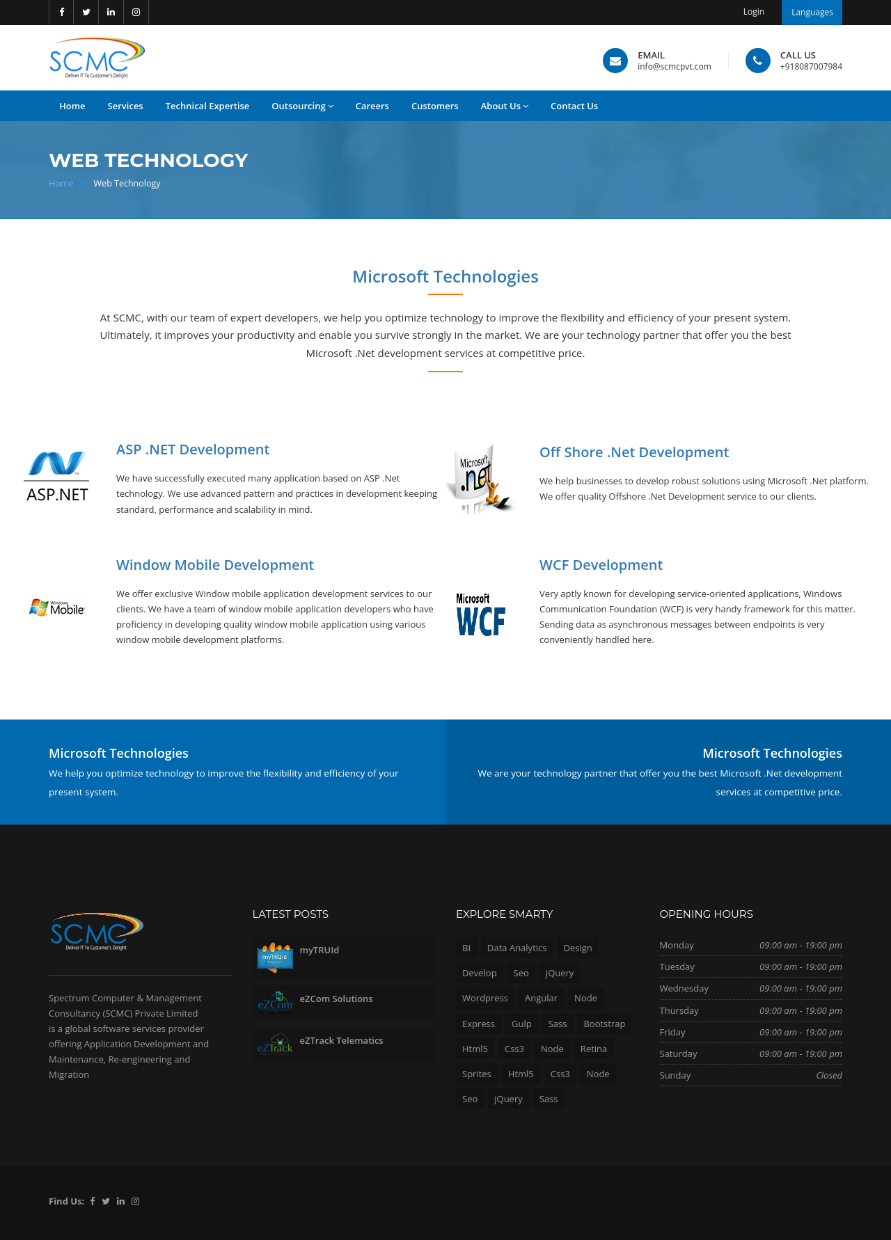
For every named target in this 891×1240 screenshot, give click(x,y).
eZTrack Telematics (342, 1040)
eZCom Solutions (336, 998)
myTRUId (320, 950)
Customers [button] (435, 106)
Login (753, 11)
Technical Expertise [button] (208, 106)
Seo (521, 973)
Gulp (522, 1023)
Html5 (475, 1048)
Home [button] (72, 106)
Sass (558, 1023)
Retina (594, 1048)
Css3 (514, 1048)
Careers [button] (372, 106)
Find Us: (66, 1201)
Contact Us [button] (574, 106)
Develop (479, 973)
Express (478, 1023)
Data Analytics (516, 947)
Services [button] (125, 106)
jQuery (560, 973)
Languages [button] (812, 12)
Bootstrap (604, 1023)
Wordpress (485, 998)
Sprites (476, 1073)
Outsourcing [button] (302, 106)
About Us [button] (504, 106)
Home (61, 183)
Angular (541, 998)
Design (577, 947)
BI (466, 947)
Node (585, 998)
